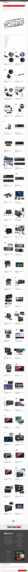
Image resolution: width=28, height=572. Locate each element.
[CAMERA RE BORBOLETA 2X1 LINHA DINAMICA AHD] (8, 57)
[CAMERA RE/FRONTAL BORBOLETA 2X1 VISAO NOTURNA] (19, 91)
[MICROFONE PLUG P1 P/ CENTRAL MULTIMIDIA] (8, 195)
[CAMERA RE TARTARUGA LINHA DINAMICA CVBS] (8, 74)
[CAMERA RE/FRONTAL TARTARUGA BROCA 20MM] (8, 109)
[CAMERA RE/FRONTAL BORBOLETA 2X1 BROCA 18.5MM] (19, 74)
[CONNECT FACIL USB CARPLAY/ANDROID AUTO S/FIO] (8, 126)
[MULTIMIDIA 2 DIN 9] (19, 489)
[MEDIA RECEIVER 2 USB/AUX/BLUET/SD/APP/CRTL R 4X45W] (8, 161)
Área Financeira (8, 562)
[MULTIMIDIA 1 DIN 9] (8, 264)
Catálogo (8, 555)
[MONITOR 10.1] (19, 195)
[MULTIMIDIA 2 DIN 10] (19, 333)
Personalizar (4, 570)
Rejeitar (14, 570)
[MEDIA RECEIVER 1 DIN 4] (19, 126)
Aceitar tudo (22, 570)
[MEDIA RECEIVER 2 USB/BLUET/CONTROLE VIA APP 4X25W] (19, 178)
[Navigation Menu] (24, 2)
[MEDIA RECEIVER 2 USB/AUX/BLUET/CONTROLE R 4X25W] (8, 143)
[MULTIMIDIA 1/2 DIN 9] (19, 299)
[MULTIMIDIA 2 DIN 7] (19, 351)
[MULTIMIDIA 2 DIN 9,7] (8, 489)
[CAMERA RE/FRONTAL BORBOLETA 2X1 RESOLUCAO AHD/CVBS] (8, 91)
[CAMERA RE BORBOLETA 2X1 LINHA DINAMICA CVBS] (19, 57)
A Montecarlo (8, 554)
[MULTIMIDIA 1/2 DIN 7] (19, 264)
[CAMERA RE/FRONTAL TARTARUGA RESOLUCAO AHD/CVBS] (19, 109)
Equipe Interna (8, 556)
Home (8, 553)
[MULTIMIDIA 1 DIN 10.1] (8, 212)
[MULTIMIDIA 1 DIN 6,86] (19, 230)
